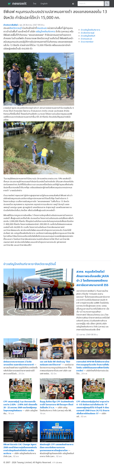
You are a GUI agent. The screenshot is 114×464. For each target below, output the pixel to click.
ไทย (34, 3)
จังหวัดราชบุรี (15, 28)
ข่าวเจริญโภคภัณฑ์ (88, 35)
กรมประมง (42, 28)
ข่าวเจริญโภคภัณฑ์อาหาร (90, 29)
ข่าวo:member (87, 41)
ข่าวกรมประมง (86, 38)
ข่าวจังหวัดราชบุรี (87, 32)
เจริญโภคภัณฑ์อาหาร (45, 31)
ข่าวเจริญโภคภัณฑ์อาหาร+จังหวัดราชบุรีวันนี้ (29, 264)
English (44, 3)
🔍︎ (107, 3)
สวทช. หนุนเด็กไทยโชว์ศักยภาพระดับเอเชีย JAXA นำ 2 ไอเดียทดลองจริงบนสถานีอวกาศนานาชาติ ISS (92, 278)
